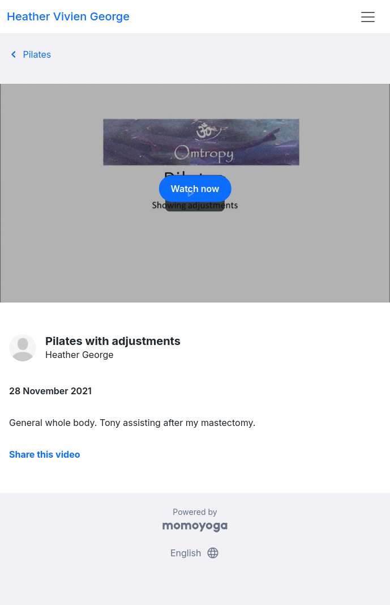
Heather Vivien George (68, 16)
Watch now (195, 192)
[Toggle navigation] (368, 17)
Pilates (29, 54)
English (195, 553)
